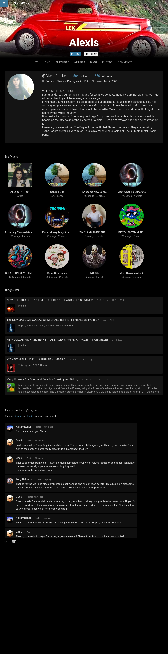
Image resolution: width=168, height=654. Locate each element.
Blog (93, 62)
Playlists (62, 62)
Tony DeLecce (24, 486)
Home (46, 62)
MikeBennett (23, 553)
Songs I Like (57, 194)
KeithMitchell (23, 434)
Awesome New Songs (94, 194)
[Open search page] (164, 3)
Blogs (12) (12, 297)
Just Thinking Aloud (131, 280)
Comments (125, 62)
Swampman (23, 574)
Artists (79, 62)
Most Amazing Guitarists (131, 194)
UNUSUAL (94, 280)
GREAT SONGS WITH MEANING (23, 280)
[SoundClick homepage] (22, 3)
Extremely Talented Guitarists (21, 237)
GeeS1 (19, 448)
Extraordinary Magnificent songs (60, 237)
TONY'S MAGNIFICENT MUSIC (96, 237)
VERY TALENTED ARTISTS (131, 237)
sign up (18, 423)
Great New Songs (57, 280)
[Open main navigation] (4, 3)
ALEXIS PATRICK (20, 194)
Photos (107, 62)
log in (30, 423)
